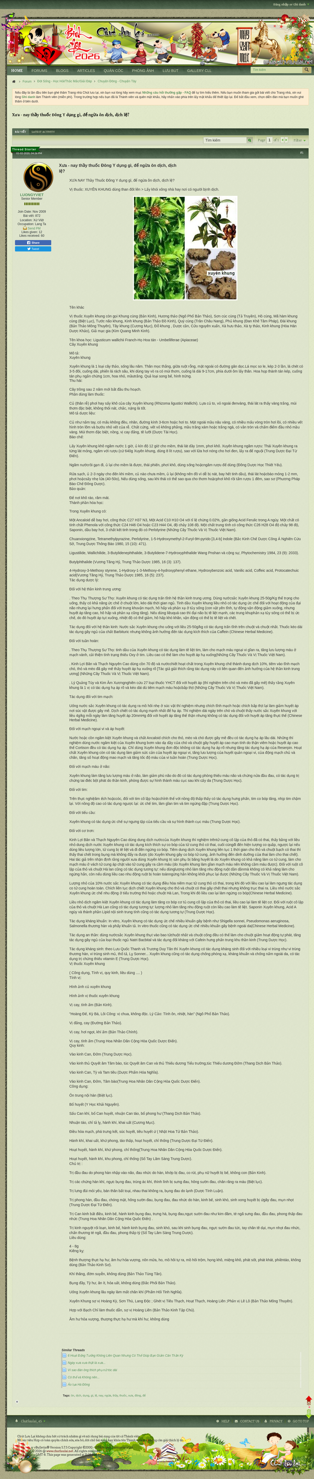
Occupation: (26, 224)
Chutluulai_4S (32, 1421)
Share (33, 243)
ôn (72, 1395)
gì (92, 1395)
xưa (130, 1395)
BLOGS (62, 71)
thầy (115, 1395)
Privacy (276, 1421)
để (144, 1395)
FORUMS (39, 71)
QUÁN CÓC (113, 71)
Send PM (34, 228)
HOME (17, 70)
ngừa (107, 1395)
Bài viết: (28, 216)
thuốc (123, 1395)
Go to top (301, 1421)
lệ (96, 1395)
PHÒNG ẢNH (143, 71)
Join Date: (25, 211)
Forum (27, 81)
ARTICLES (86, 71)
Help (225, 1421)
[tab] (20, 131)
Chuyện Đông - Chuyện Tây (117, 81)
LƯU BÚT (170, 71)
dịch (78, 1395)
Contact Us (249, 1421)
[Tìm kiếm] (276, 70)
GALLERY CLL (199, 71)
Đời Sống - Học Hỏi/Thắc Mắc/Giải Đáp (64, 81)
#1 (301, 152)
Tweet (33, 249)
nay (101, 1395)
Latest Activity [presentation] (43, 131)
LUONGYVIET (31, 195)
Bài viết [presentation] (20, 131)
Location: (26, 220)
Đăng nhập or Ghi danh (291, 4)
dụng (86, 1395)
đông (137, 1395)
